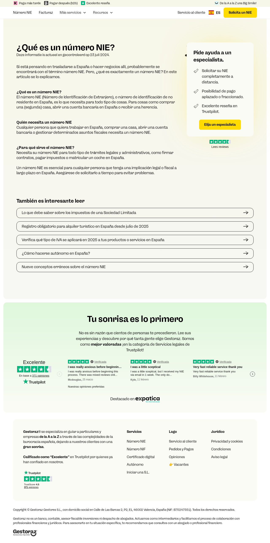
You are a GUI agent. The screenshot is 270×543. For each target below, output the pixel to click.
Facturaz (46, 13)
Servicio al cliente (191, 13)
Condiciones (221, 449)
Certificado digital (141, 457)
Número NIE (22, 13)
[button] (73, 12)
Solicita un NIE (240, 13)
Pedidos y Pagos (181, 449)
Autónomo (135, 465)
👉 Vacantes (179, 465)
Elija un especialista (220, 125)
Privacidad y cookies (227, 441)
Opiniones (177, 457)
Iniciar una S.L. (138, 472)
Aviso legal (219, 457)
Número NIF (136, 449)
